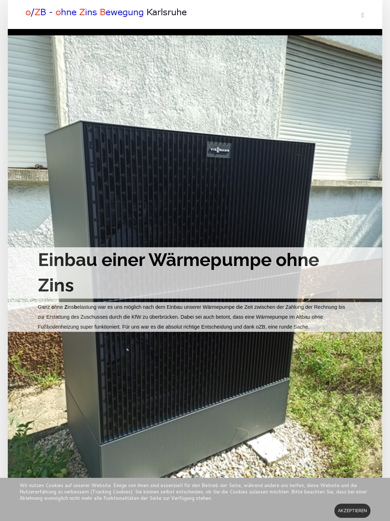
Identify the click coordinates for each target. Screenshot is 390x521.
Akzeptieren (352, 510)
